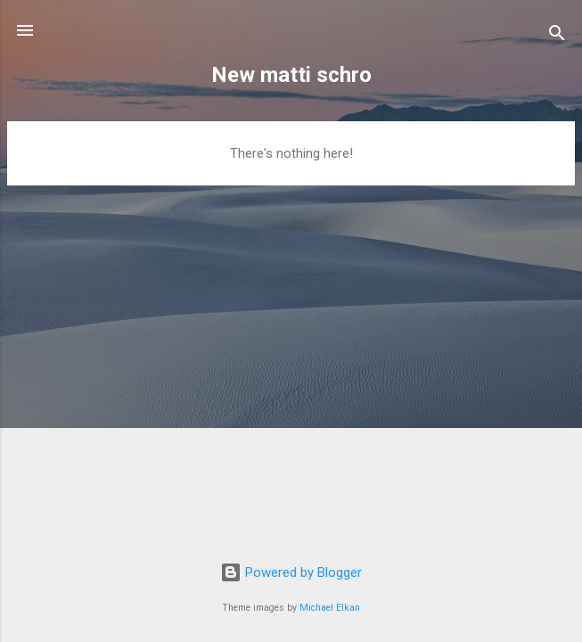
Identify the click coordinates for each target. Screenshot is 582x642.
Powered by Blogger (291, 572)
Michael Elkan (329, 607)
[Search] (557, 36)
